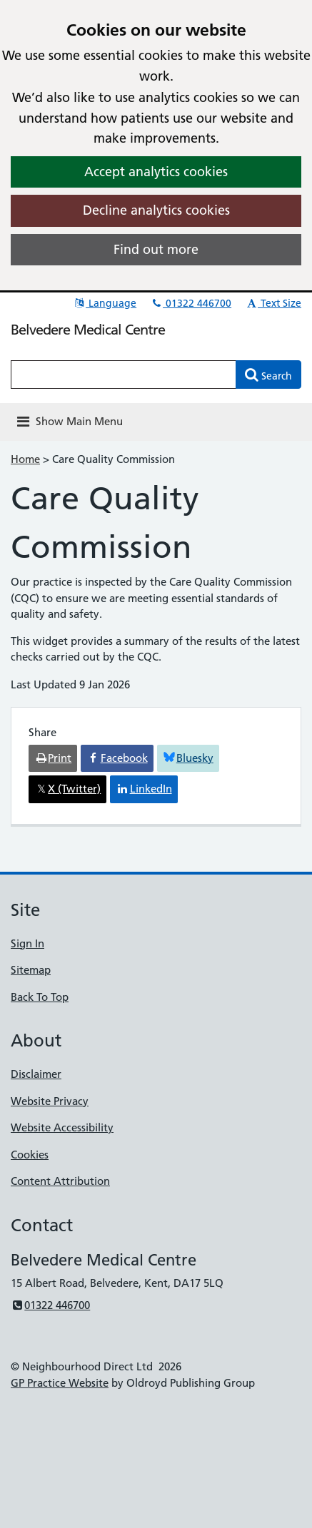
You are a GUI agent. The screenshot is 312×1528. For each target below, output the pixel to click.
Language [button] (104, 303)
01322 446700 (190, 303)
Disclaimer (36, 1074)
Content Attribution (60, 1181)
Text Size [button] (273, 303)
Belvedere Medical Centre (88, 329)
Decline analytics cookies (156, 210)
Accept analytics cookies (156, 171)
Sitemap (31, 970)
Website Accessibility (62, 1127)
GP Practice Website (60, 1383)
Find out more (156, 249)
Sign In (27, 943)
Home (25, 459)
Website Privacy (50, 1101)
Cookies (30, 1154)
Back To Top (40, 997)
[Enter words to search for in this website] (123, 374)
